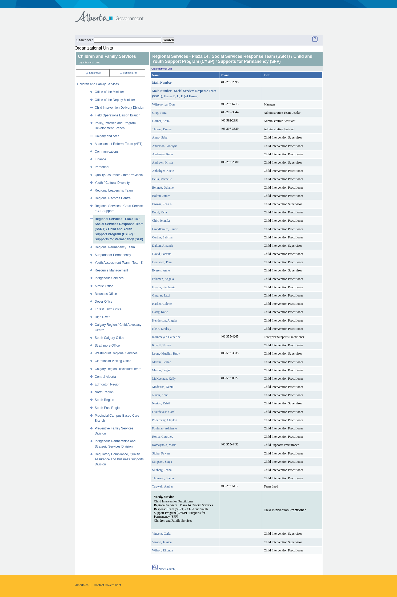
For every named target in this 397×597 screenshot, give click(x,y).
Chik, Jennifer (161, 220)
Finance (100, 159)
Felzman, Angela (163, 279)
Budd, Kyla (159, 212)
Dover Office (103, 301)
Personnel (102, 167)
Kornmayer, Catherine (166, 337)
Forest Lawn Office (108, 309)
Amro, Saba (159, 137)
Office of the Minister (109, 92)
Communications (106, 151)
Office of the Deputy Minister (115, 100)
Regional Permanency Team (115, 247)
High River (102, 317)
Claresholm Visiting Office (113, 361)
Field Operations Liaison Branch (117, 115)
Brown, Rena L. (162, 204)
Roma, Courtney (162, 436)
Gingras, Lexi (161, 295)
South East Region (108, 408)
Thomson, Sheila (163, 478)
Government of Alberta (113, 14)
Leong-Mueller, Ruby (166, 353)
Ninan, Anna (160, 395)
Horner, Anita (161, 121)
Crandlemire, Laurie (165, 229)
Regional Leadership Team (114, 190)
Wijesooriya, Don (163, 104)
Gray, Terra (159, 113)
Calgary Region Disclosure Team (118, 369)
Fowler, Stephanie (163, 287)
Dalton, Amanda (162, 245)
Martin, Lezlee (161, 362)
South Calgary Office (109, 338)
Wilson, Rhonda (162, 550)
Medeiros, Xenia (163, 387)
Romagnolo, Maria (164, 445)
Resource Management (111, 270)
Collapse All (128, 72)
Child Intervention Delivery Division (119, 107)
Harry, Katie (160, 312)
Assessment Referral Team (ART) (118, 144)
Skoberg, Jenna (162, 470)
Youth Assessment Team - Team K (119, 263)
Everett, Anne (161, 270)
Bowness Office (106, 294)
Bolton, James (161, 196)
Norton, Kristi (161, 403)
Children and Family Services (98, 84)
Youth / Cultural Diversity (112, 183)
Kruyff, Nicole (161, 345)
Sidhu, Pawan (161, 453)
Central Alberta (105, 377)
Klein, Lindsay (161, 329)
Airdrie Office (104, 286)
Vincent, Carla (161, 533)
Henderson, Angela (164, 320)
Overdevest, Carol (163, 412)
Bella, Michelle (162, 179)
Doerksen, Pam (162, 262)
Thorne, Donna (162, 129)
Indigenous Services (109, 278)
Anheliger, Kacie (163, 171)
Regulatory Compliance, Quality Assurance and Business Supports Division (119, 459)
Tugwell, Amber (162, 486)
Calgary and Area (107, 136)
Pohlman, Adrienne (164, 428)
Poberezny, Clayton (164, 420)
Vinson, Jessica (162, 542)
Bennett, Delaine (163, 187)
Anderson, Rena (162, 154)
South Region (104, 400)
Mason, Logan (161, 370)
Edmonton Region (107, 384)
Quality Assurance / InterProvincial (119, 175)
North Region (104, 392)
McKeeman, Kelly (164, 378)
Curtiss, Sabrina (162, 237)
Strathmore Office (107, 345)
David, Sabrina (161, 254)
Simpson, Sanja (162, 462)
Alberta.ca (82, 585)
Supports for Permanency (113, 255)
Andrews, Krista (162, 162)
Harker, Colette (162, 304)
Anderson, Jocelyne (165, 146)
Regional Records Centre (113, 198)
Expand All (93, 72)
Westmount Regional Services (116, 353)
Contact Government (107, 585)
